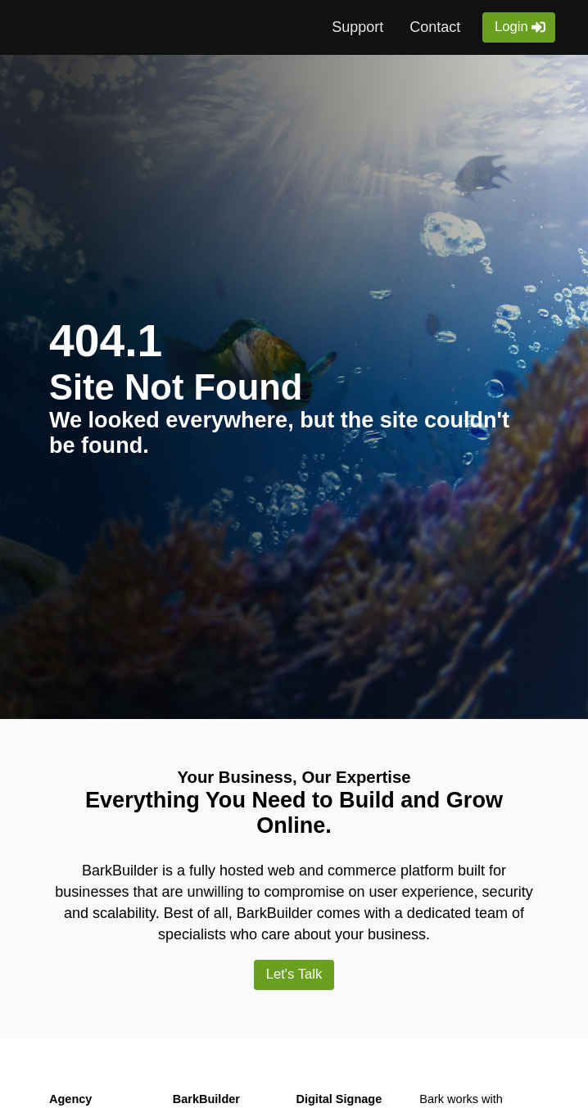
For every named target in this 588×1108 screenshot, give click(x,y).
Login (510, 26)
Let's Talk (294, 975)
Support (356, 27)
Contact (434, 27)
